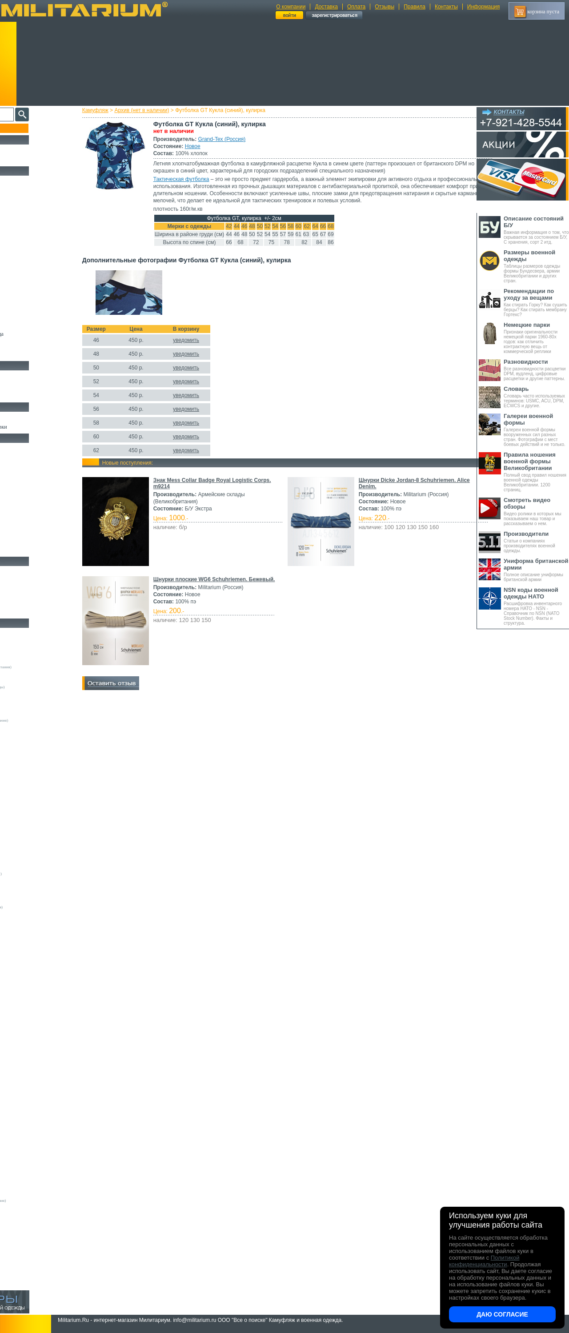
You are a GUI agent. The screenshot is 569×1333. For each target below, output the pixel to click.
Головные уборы (25, 303)
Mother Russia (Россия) (29, 1054)
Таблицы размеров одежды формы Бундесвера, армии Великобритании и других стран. (536, 266)
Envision (17, 1007)
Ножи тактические (27, 581)
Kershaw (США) (24, 933)
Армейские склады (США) (33, 700)
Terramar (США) (24, 860)
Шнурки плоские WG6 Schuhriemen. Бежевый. (230, 586)
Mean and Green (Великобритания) (39, 1200)
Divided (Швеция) (25, 773)
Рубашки (16, 252)
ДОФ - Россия (22, 1234)
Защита (14, 519)
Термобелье (19, 272)
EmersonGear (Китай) (28, 780)
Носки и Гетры (23, 385)
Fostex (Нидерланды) (28, 787)
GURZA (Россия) (24, 1020)
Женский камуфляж (28, 354)
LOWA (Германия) (25, 1047)
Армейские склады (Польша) (35, 893)
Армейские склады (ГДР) (31, 707)
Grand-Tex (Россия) (237, 139)
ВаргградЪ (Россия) (27, 1147)
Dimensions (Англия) (27, 1194)
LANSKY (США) (25, 1040)
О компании (290, 7)
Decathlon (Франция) (27, 767)
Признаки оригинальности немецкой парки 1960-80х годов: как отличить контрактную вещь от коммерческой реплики (536, 337)
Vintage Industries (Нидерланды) (37, 873)
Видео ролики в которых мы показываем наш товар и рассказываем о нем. (536, 511)
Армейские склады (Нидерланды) (39, 687)
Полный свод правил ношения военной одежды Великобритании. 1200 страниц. (536, 471)
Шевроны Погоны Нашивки (38, 427)
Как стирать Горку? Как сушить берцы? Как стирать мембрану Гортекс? (536, 302)
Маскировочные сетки (31, 529)
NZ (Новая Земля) (25, 1074)
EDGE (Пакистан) (25, 1000)
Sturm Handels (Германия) (32, 853)
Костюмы (17, 191)
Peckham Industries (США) (32, 833)
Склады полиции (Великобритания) (40, 720)
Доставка (326, 7)
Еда (10, 509)
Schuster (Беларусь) (26, 1087)
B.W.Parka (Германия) (28, 1207)
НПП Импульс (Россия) (30, 1167)
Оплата (356, 7)
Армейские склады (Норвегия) (36, 693)
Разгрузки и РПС (25, 489)
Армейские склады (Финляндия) (37, 907)
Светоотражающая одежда (36, 334)
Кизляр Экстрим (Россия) (32, 954)
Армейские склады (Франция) (35, 680)
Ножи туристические (30, 591)
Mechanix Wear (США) (29, 827)
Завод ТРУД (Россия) (28, 1154)
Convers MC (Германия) (30, 927)
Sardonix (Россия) (25, 1080)
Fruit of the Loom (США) (31, 793)
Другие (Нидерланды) (29, 1274)
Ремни (13, 458)
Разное (14, 550)
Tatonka (16, 1100)
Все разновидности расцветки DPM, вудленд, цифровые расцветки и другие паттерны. (536, 369)
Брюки (13, 221)
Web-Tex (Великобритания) (33, 1127)
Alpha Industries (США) (30, 747)
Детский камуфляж (28, 324)
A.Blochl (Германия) (27, 740)
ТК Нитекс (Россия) (27, 1180)
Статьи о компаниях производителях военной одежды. (536, 541)
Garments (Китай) (25, 1220)
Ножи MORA (21, 571)
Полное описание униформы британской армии (536, 570)
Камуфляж (111, 110)
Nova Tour (18, 1067)
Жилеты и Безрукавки (31, 293)
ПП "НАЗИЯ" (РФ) (26, 1174)
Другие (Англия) (24, 1260)
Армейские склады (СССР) (33, 900)
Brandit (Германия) (26, 760)
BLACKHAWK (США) (29, 980)
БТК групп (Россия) (27, 1140)
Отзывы (384, 7)
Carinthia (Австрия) (26, 987)
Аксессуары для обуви (31, 396)
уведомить (201, 347)
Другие (16, 647)
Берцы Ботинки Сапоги (32, 375)
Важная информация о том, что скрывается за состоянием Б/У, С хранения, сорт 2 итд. (536, 230)
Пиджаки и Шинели (29, 344)
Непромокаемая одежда (33, 201)
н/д (13, 1280)
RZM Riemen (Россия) (29, 1214)
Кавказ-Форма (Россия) (30, 1240)
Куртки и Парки (24, 211)
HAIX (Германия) (25, 1027)
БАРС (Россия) (23, 1134)
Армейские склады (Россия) (34, 713)
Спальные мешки (26, 478)
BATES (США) (23, 974)
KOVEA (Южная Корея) (31, 1034)
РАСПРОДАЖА (24, 149)
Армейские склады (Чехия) (33, 920)
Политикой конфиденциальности (484, 1261)
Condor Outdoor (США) (30, 994)
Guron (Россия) (23, 727)
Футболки (17, 262)
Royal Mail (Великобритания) (35, 847)
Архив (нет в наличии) (157, 110)
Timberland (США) (26, 867)
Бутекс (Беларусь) (25, 1227)
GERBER (18, 1014)
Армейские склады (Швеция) (35, 673)
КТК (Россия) (21, 1160)
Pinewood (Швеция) (27, 840)
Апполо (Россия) (24, 733)
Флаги (13, 417)
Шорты (14, 232)
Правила (414, 7)
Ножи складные (24, 601)
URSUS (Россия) (24, 1120)
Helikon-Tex (20, 807)
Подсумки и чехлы (27, 499)
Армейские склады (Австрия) (35, 653)
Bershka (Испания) (26, 753)
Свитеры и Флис (25, 242)
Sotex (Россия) (22, 1094)
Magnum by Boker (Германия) (35, 940)
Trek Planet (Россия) (27, 1114)
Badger (16, 967)
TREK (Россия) (23, 1107)
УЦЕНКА (17, 160)
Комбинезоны (21, 283)
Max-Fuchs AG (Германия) (32, 820)
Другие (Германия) (26, 1267)
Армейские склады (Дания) (33, 880)
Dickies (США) (23, 1187)
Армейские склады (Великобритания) (42, 667)
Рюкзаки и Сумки (26, 468)
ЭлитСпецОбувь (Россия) (31, 1254)
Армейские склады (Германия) (36, 660)
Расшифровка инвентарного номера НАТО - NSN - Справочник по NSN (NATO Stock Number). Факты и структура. (536, 606)
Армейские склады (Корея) (33, 887)
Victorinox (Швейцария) (30, 947)
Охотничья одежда (27, 180)
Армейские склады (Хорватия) (36, 913)
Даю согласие (502, 1314)
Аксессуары (19, 612)
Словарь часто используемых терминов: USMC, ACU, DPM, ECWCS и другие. (536, 396)
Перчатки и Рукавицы (31, 313)
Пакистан (18, 1247)
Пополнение (23, 128)
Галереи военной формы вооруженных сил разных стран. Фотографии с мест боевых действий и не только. (536, 430)
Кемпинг (16, 448)
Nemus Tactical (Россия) (30, 1060)
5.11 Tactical (20, 960)
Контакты (446, 7)
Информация (483, 7)
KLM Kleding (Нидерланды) (34, 813)
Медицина (18, 540)
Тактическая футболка (197, 179)
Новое (208, 146)
